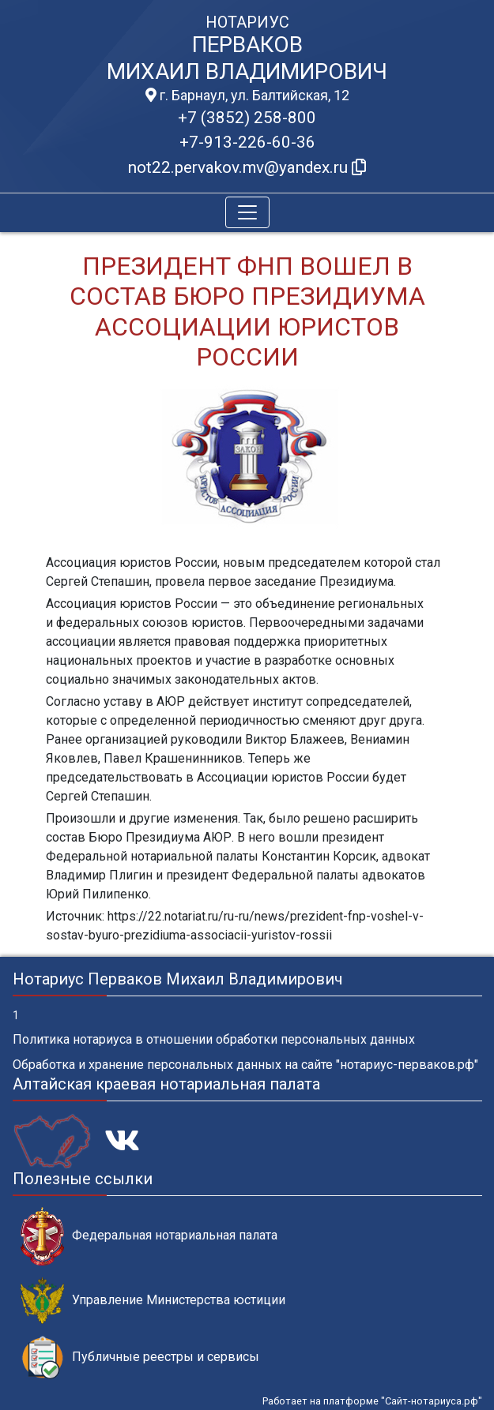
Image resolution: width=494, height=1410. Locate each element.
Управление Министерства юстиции (153, 1300)
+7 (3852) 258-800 (247, 117)
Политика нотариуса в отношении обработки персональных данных (214, 1039)
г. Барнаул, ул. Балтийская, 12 (247, 95)
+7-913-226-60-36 (247, 142)
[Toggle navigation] (247, 212)
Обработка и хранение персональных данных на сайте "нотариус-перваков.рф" (245, 1064)
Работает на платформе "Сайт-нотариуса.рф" (372, 1401)
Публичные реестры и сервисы (140, 1357)
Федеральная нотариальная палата (149, 1236)
